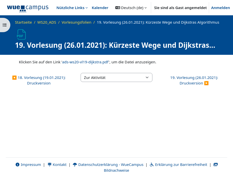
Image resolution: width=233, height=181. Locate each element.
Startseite (23, 22)
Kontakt (57, 164)
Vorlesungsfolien (76, 22)
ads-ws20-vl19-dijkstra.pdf (85, 61)
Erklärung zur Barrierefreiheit (178, 164)
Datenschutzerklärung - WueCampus (108, 164)
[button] (131, 7)
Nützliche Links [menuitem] (70, 7)
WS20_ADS (46, 22)
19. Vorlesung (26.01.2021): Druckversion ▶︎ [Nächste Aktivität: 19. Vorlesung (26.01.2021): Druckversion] (194, 80)
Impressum (28, 164)
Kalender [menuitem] (100, 7)
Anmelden (220, 7)
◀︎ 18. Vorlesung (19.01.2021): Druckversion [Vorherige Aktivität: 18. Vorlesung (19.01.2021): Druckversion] (39, 80)
